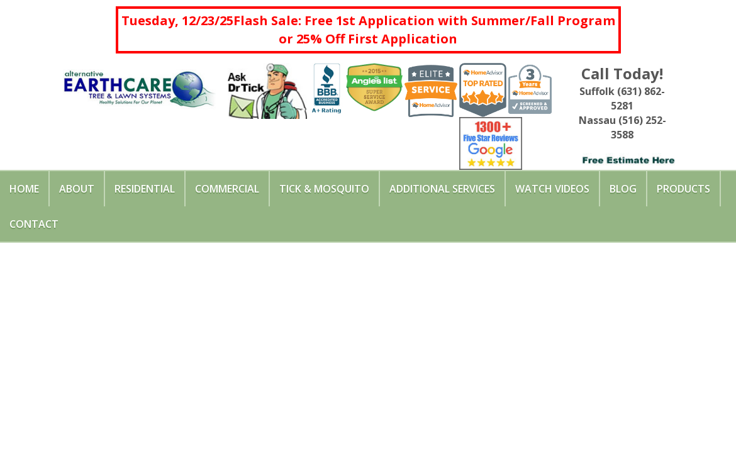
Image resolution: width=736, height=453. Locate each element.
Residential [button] (144, 189)
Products (683, 189)
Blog (623, 189)
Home (24, 189)
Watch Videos (552, 189)
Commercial (227, 189)
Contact (34, 224)
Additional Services (442, 189)
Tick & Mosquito (324, 189)
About (76, 189)
